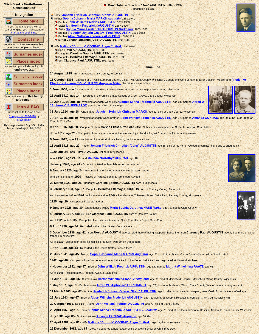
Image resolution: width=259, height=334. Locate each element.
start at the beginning (23, 32)
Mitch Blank (24, 119)
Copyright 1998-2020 (22, 116)
